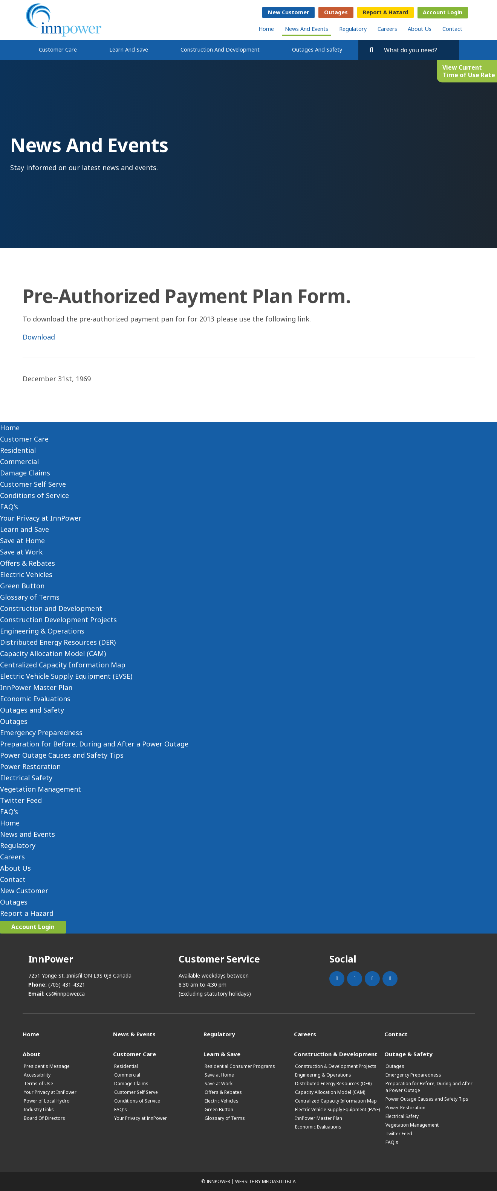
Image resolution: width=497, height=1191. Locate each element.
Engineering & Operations (42, 630)
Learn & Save (221, 1053)
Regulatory (353, 28)
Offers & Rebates (27, 563)
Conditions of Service (34, 495)
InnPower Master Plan (36, 687)
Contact (452, 28)
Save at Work (21, 551)
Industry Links (39, 1109)
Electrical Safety (26, 777)
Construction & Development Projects (335, 1066)
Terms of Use (38, 1083)
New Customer (288, 12)
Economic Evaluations (35, 698)
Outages (336, 12)
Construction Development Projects (58, 619)
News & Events (134, 1033)
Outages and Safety (317, 49)
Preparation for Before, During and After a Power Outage (94, 743)
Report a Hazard (385, 12)
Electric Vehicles (26, 574)
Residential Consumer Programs (240, 1066)
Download (39, 336)
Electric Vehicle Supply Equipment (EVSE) (66, 676)
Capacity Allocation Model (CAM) (53, 653)
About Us (419, 28)
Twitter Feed (21, 800)
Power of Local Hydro (47, 1101)
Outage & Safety (408, 1053)
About (31, 1053)
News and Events (306, 28)
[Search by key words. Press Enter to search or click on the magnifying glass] (418, 50)
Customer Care (58, 49)
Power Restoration (30, 766)
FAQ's (9, 506)
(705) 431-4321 (66, 984)
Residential (18, 450)
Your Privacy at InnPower (40, 517)
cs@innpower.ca (65, 993)
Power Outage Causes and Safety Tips (62, 755)
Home (266, 28)
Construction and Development (220, 49)
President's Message (47, 1066)
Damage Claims (25, 472)
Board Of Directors (44, 1118)
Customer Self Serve (33, 484)
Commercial (19, 461)
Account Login (442, 12)
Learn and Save (128, 49)
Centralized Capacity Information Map (62, 664)
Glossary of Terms (30, 597)
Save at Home (22, 540)
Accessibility (37, 1075)
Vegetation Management (40, 788)
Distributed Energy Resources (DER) (58, 642)
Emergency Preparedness (41, 732)
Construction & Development (336, 1053)
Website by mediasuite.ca (265, 1181)
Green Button (22, 585)
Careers (387, 28)
